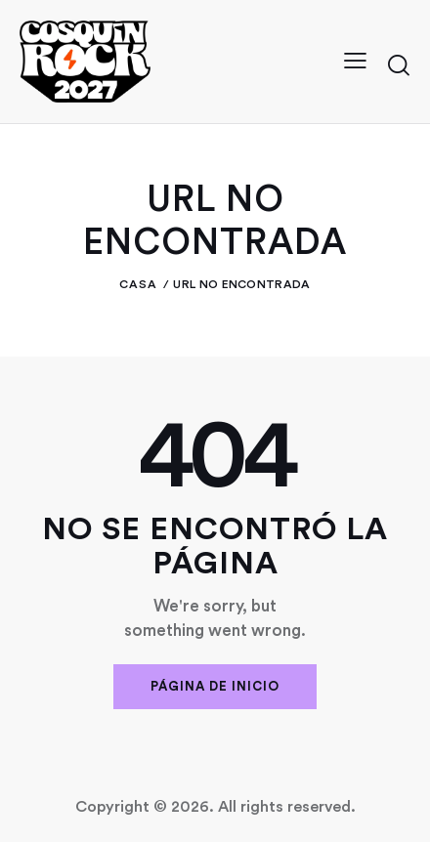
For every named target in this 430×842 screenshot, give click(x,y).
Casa (138, 284)
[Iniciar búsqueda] (398, 64)
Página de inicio (215, 686)
